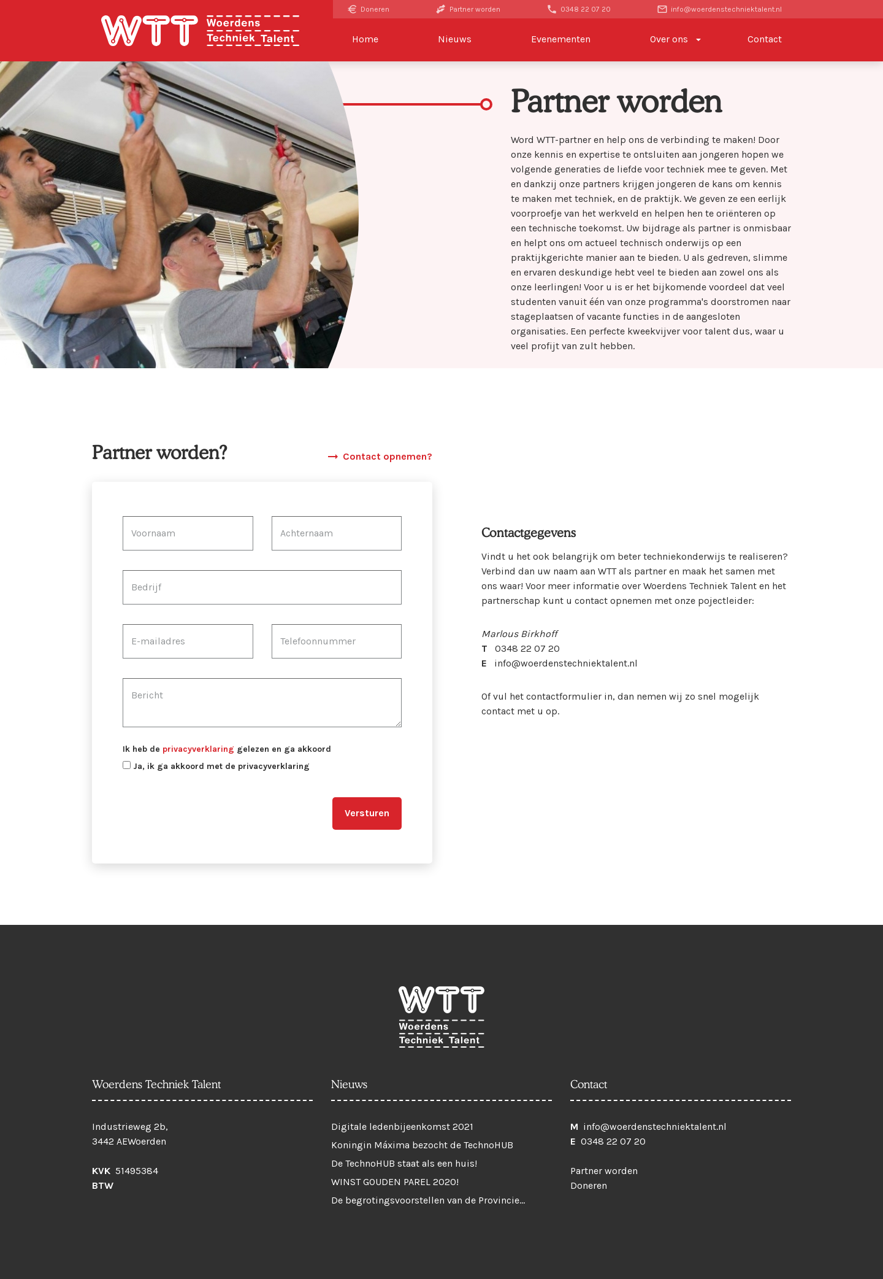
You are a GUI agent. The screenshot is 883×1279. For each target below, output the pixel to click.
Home (365, 39)
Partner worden (467, 9)
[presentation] (216, 809)
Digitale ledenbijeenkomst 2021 (402, 1126)
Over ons (669, 39)
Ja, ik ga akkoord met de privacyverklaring (216, 766)
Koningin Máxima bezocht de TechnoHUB (422, 1145)
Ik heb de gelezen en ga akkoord (227, 749)
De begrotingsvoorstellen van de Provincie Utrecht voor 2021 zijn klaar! (425, 1202)
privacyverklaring (198, 749)
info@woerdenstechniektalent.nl (719, 9)
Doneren (367, 9)
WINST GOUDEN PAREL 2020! (395, 1182)
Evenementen (561, 39)
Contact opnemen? (379, 457)
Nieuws (455, 39)
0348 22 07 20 (578, 9)
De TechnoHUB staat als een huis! (404, 1163)
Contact (764, 39)
